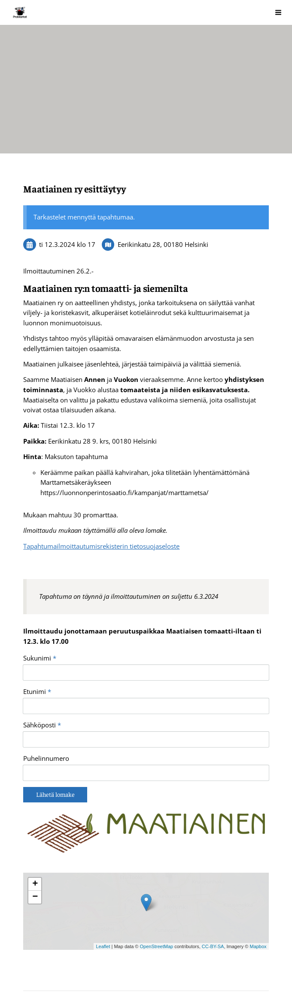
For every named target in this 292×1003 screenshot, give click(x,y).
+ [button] (35, 837)
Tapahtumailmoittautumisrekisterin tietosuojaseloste (101, 546)
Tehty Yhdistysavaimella (139, 976)
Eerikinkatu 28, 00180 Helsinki (163, 244)
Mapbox (257, 898)
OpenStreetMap (156, 898)
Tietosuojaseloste (48, 976)
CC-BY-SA (213, 898)
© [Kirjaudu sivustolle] (26, 960)
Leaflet (103, 898)
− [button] (35, 850)
